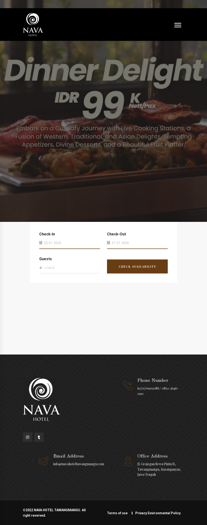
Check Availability (137, 266)
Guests (45, 259)
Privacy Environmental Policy (158, 513)
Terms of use (117, 513)
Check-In (47, 234)
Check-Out (116, 234)
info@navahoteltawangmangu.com (78, 464)
